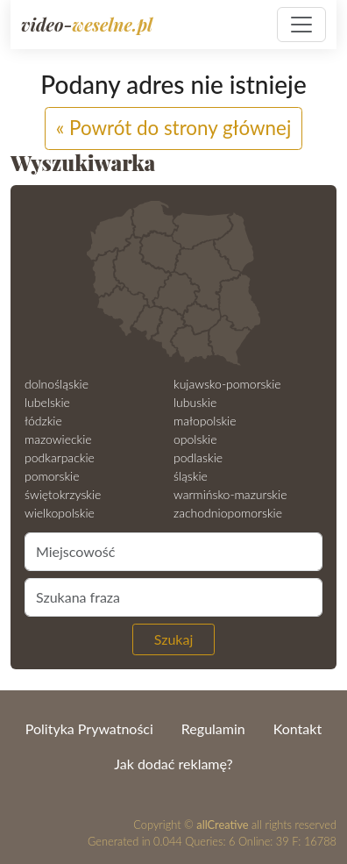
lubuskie (195, 402)
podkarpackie (60, 457)
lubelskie (47, 402)
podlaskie (198, 457)
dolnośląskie (57, 383)
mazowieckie (58, 439)
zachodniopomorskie (228, 512)
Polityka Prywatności (89, 728)
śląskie (191, 475)
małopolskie (205, 420)
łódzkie (43, 420)
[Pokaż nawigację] (301, 24)
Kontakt (297, 728)
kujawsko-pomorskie (227, 383)
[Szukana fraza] (173, 597)
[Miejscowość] (173, 551)
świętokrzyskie (63, 494)
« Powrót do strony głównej (174, 127)
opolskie (195, 439)
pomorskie (52, 475)
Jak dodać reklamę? (173, 763)
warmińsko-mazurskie (230, 494)
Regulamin (213, 728)
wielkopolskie (60, 512)
